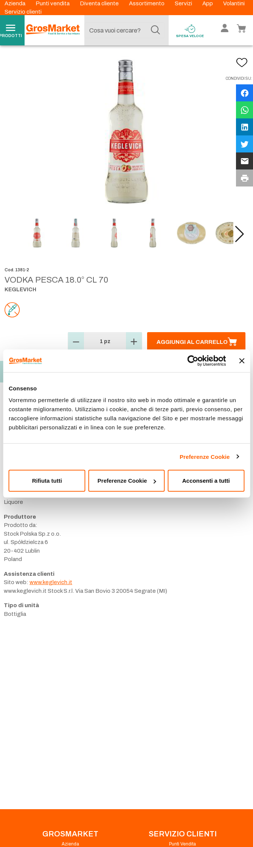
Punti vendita (53, 3)
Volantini (234, 3)
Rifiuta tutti (47, 480)
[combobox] (125, 30)
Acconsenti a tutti (206, 480)
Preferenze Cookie (205, 456)
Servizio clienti (23, 12)
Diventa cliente (100, 3)
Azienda (15, 3)
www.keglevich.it (50, 582)
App (208, 3)
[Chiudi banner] (241, 360)
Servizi (184, 3)
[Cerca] (155, 30)
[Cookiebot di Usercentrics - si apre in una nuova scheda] (193, 360)
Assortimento (147, 3)
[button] (239, 234)
